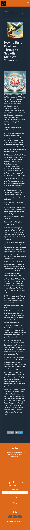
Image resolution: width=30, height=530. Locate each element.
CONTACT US (15, 507)
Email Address (15, 489)
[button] (28, 2)
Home (6, 11)
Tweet (19, 432)
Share (10, 432)
